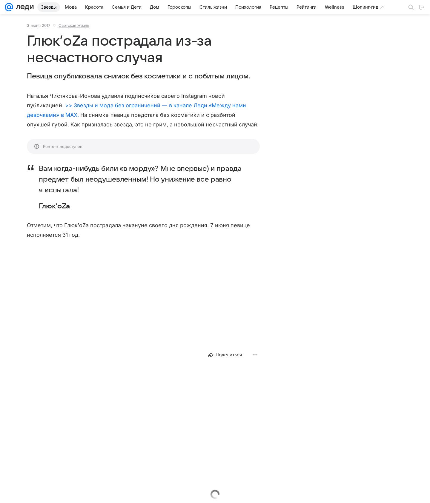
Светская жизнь (74, 25)
